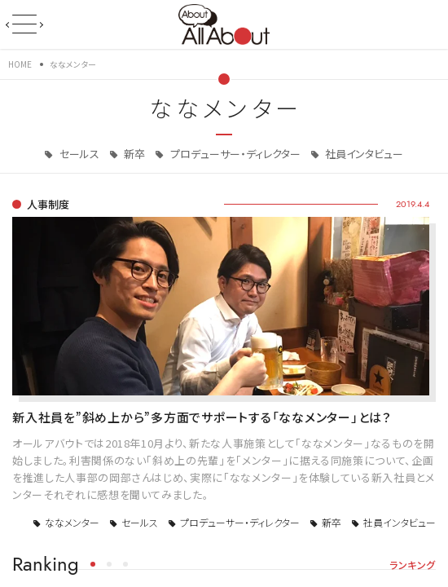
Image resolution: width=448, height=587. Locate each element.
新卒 (133, 153)
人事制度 (48, 204)
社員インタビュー (363, 153)
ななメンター (72, 522)
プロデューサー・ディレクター (234, 153)
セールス (78, 153)
